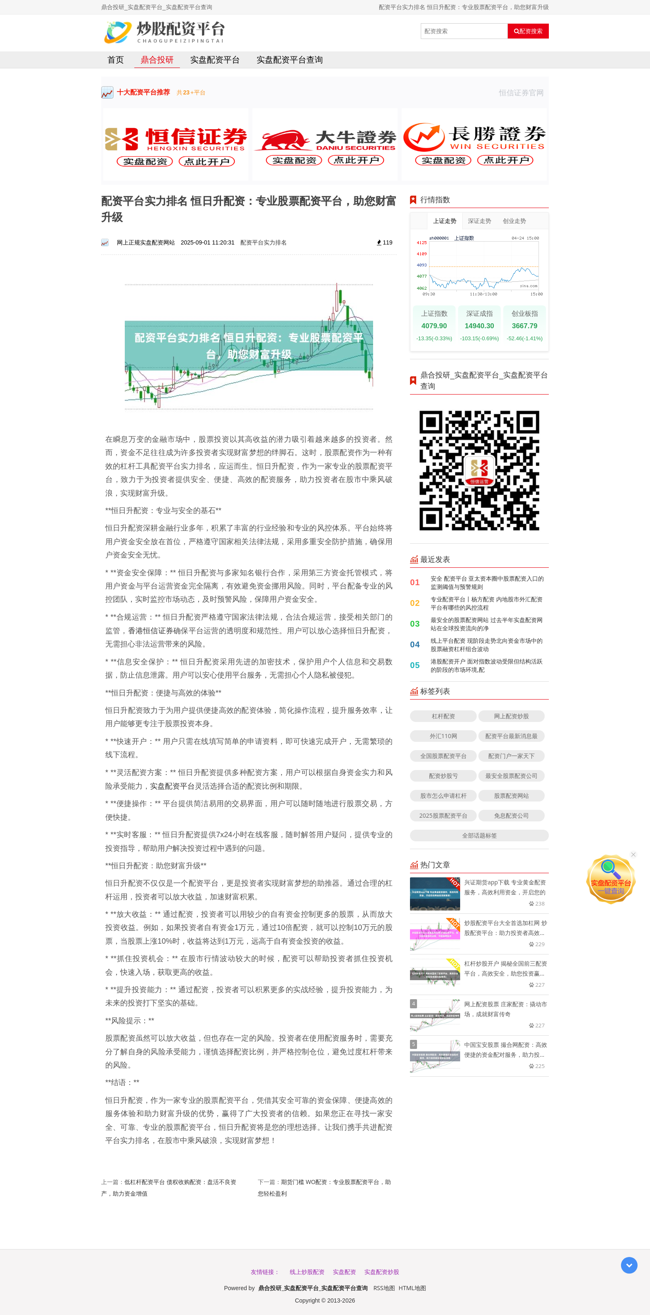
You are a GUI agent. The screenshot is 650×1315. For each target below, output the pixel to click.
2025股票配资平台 (444, 815)
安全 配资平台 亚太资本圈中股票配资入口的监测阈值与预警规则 (487, 582)
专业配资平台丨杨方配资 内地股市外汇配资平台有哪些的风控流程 (487, 603)
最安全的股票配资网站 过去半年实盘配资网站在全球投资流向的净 (487, 624)
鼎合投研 (157, 59)
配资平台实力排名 (263, 242)
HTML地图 (412, 1288)
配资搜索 (528, 31)
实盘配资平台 (215, 59)
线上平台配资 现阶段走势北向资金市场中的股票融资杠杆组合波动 (487, 645)
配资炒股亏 (443, 776)
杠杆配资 (443, 716)
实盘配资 (344, 1272)
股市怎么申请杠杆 (443, 795)
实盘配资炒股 (381, 1272)
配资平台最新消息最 (511, 736)
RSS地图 (384, 1288)
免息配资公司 (511, 815)
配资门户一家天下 (511, 756)
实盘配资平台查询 (290, 59)
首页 (115, 59)
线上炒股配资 (307, 1272)
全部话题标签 (479, 835)
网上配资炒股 (511, 716)
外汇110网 (443, 736)
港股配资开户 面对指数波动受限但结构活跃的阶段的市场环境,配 (487, 665)
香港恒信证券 (150, 630)
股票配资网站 (511, 795)
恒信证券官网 (524, 92)
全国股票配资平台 (443, 756)
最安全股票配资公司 (511, 776)
